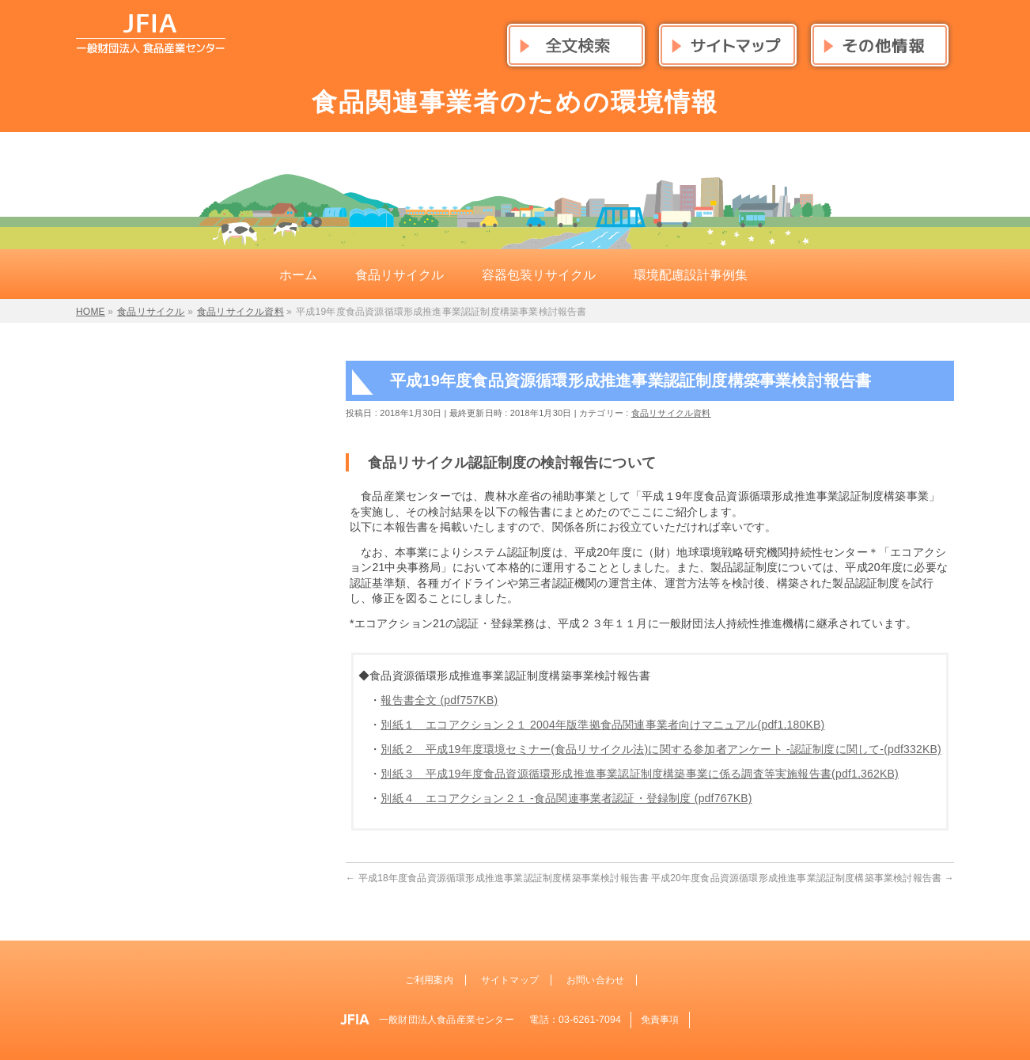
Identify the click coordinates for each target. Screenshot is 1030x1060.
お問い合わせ (595, 980)
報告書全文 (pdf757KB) (439, 700)
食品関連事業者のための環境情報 (515, 102)
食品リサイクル (150, 311)
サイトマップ (510, 980)
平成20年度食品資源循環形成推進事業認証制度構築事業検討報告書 (802, 878)
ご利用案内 (429, 980)
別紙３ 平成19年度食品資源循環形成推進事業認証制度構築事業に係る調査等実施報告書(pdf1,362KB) (640, 773)
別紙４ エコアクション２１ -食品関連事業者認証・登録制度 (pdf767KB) (566, 798)
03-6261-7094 (590, 1019)
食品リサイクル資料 (671, 413)
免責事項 (660, 1019)
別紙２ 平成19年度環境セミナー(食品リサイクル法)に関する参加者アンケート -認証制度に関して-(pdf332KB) (661, 749)
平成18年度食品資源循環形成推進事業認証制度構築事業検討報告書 (497, 878)
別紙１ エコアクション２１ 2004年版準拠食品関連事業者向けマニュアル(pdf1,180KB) (602, 724)
